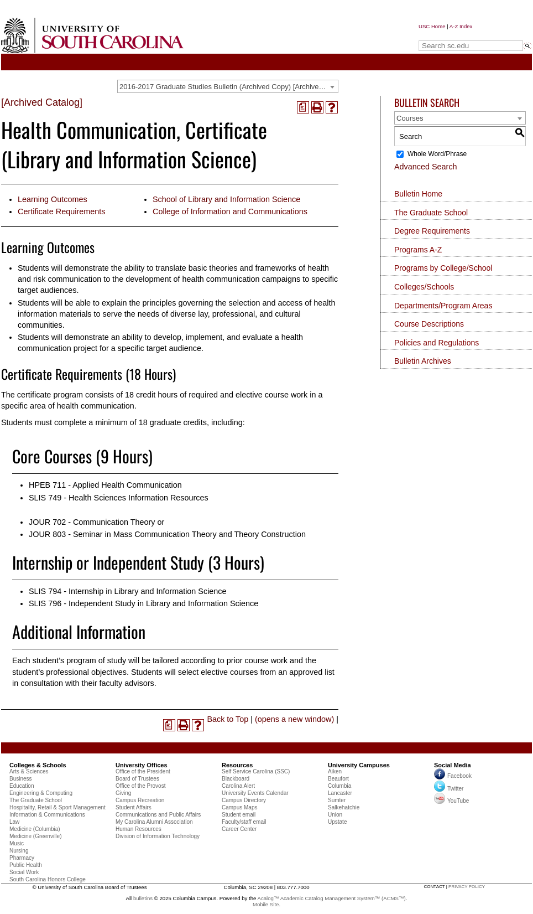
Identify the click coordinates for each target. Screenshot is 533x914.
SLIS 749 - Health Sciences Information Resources (118, 497)
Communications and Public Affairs (158, 815)
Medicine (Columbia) (34, 829)
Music (16, 843)
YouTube (451, 801)
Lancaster (340, 793)
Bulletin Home (418, 193)
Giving (123, 793)
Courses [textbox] (409, 118)
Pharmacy (21, 858)
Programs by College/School (443, 268)
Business (20, 779)
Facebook (459, 776)
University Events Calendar (255, 793)
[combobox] (227, 86)
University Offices (142, 765)
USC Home (432, 26)
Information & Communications (47, 815)
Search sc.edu (447, 35)
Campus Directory (244, 800)
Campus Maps (239, 807)
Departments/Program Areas (443, 305)
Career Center (239, 829)
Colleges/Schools (424, 286)
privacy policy (466, 886)
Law (14, 822)
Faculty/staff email (244, 822)
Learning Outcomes (52, 199)
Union (335, 815)
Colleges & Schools (37, 765)
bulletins (143, 898)
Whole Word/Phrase (437, 154)
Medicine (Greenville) (35, 836)
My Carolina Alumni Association (154, 822)
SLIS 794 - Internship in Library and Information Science (128, 591)
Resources (237, 765)
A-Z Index (461, 26)
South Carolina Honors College (47, 879)
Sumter (337, 800)
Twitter (448, 789)
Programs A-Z (418, 249)
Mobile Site (266, 904)
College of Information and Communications (230, 211)
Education (21, 786)
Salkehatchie (343, 807)
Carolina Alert (238, 786)
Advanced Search (425, 166)
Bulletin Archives (422, 361)
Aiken (335, 771)
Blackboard (235, 779)
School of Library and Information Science (226, 199)
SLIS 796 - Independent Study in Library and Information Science (143, 603)
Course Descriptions (429, 323)
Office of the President (143, 771)
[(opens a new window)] (303, 107)
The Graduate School (431, 212)
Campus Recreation (140, 800)
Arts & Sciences (29, 771)
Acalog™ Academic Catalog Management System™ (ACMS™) (332, 898)
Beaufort (338, 779)
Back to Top (227, 719)
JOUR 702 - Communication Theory (92, 522)
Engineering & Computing (40, 793)
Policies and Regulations (436, 342)
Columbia (339, 786)
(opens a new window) (294, 719)
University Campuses (359, 765)
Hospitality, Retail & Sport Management (57, 807)
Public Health (25, 865)
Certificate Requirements (61, 211)
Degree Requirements (432, 230)
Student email (238, 815)
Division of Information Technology (158, 836)
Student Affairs (133, 807)
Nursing (18, 851)
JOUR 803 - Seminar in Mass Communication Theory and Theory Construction (167, 534)
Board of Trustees (137, 779)
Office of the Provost (140, 786)
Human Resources (138, 829)
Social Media (452, 765)
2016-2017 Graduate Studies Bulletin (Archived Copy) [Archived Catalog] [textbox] (228, 86)
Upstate (337, 822)
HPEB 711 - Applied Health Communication (105, 485)
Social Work (24, 872)
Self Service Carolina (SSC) (256, 771)
